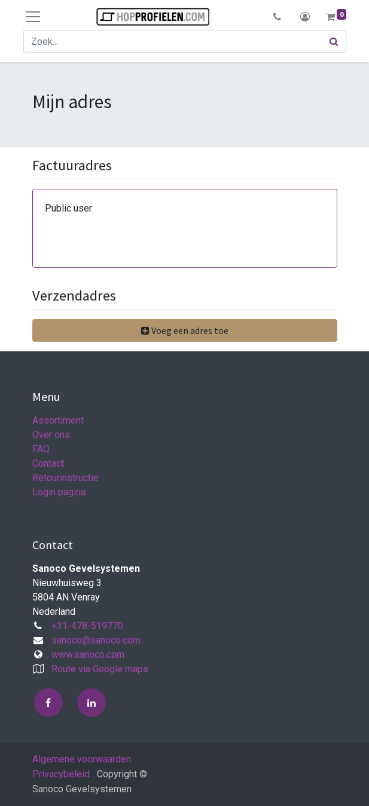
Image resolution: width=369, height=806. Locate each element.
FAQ (41, 449)
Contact (48, 463)
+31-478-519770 (87, 626)
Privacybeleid (61, 774)
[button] (278, 16)
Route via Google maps (99, 669)
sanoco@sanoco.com (96, 640)
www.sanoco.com (87, 654)
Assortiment (58, 420)
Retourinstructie (65, 477)
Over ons (51, 434)
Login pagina (59, 492)
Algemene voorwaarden (81, 759)
